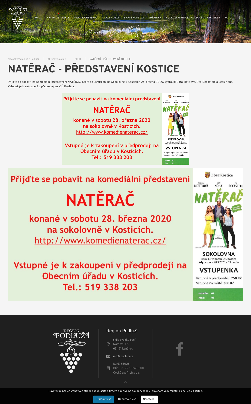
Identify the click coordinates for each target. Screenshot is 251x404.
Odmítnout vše (127, 399)
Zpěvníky (154, 17)
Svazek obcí (110, 17)
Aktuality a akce (58, 17)
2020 (78, 59)
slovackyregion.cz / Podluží (23, 59)
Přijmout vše (103, 399)
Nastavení (149, 399)
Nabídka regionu (85, 17)
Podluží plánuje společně (184, 17)
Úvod (38, 17)
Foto (228, 17)
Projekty (213, 17)
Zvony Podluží (134, 17)
